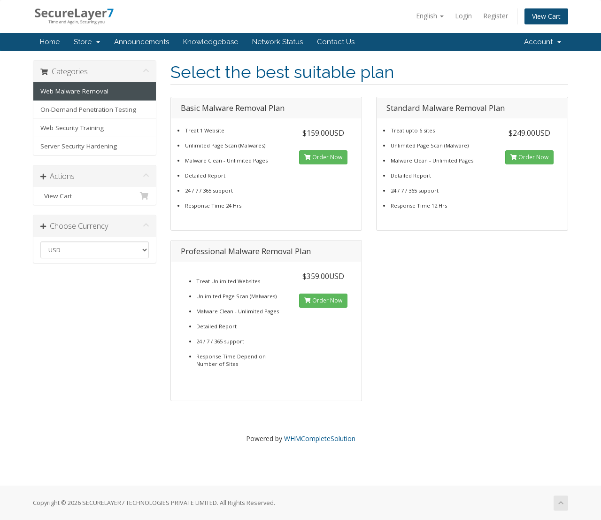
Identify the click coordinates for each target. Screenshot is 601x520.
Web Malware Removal (74, 91)
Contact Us (335, 42)
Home (50, 42)
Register (495, 15)
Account (542, 42)
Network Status (277, 42)
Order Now (323, 157)
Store (87, 42)
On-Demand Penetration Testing (88, 109)
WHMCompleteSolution (319, 438)
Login (463, 15)
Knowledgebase (210, 42)
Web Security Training (72, 128)
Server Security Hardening (78, 146)
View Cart (546, 16)
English (430, 15)
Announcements (141, 42)
